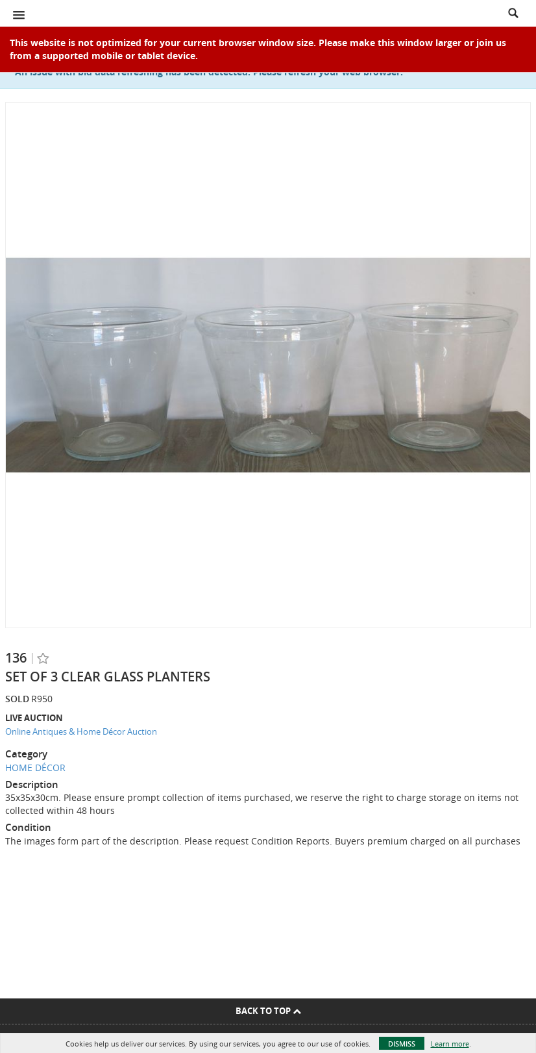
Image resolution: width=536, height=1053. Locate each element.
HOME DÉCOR (35, 767)
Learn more (450, 1043)
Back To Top (268, 1011)
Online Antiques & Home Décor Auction (81, 731)
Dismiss (401, 1043)
